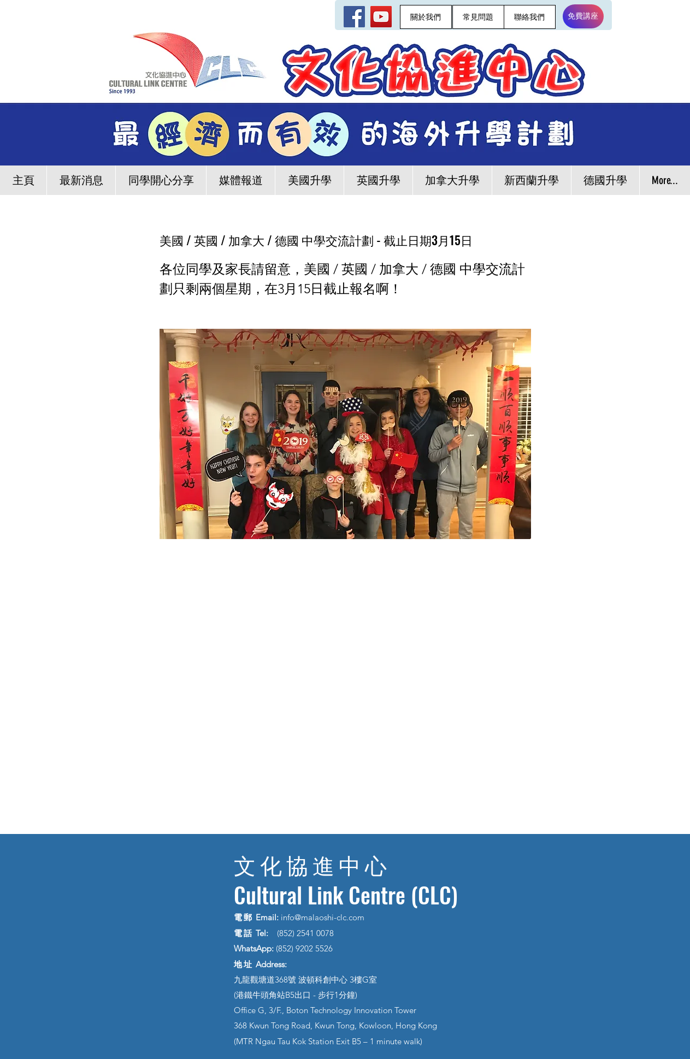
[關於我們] (426, 17)
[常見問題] (478, 17)
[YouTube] (381, 16)
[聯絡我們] (530, 17)
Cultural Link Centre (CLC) (346, 894)
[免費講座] (583, 16)
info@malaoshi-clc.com (322, 917)
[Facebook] (354, 16)
